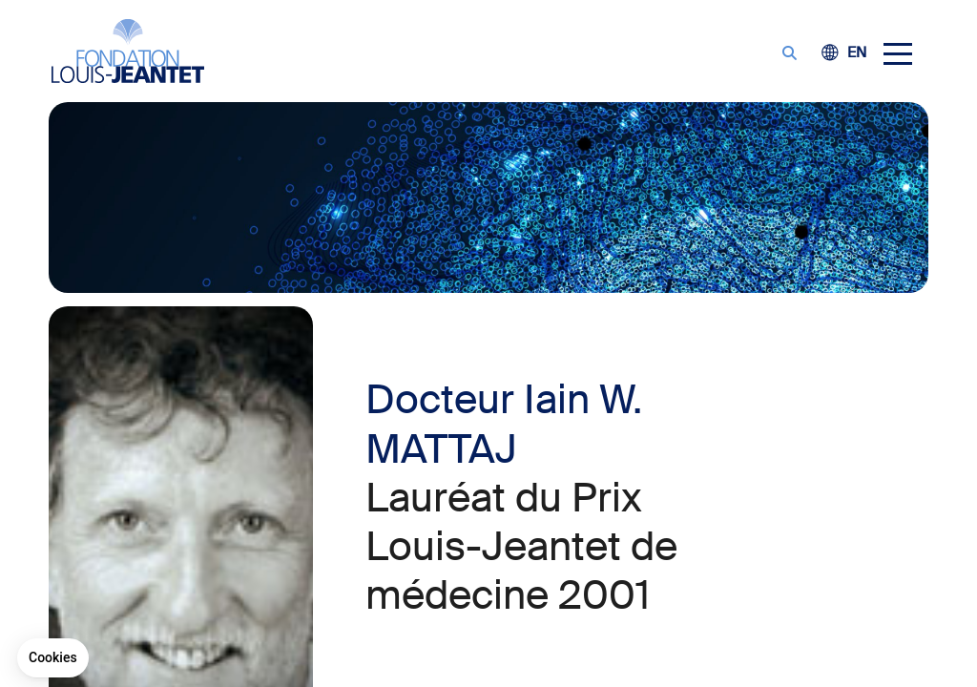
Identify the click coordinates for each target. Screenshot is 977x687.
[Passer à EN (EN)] (856, 53)
